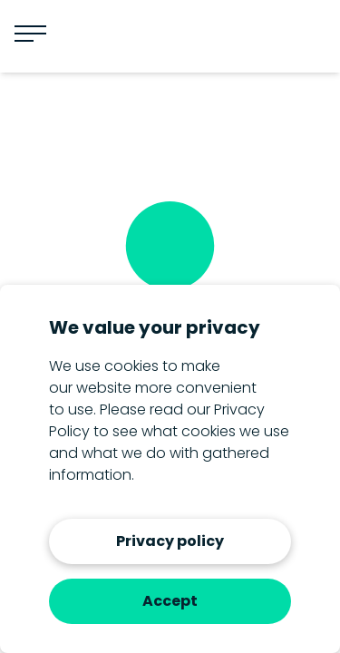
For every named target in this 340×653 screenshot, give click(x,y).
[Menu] (30, 33)
